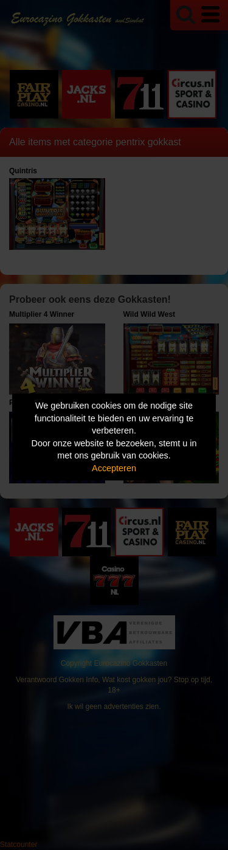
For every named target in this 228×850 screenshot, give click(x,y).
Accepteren (114, 468)
